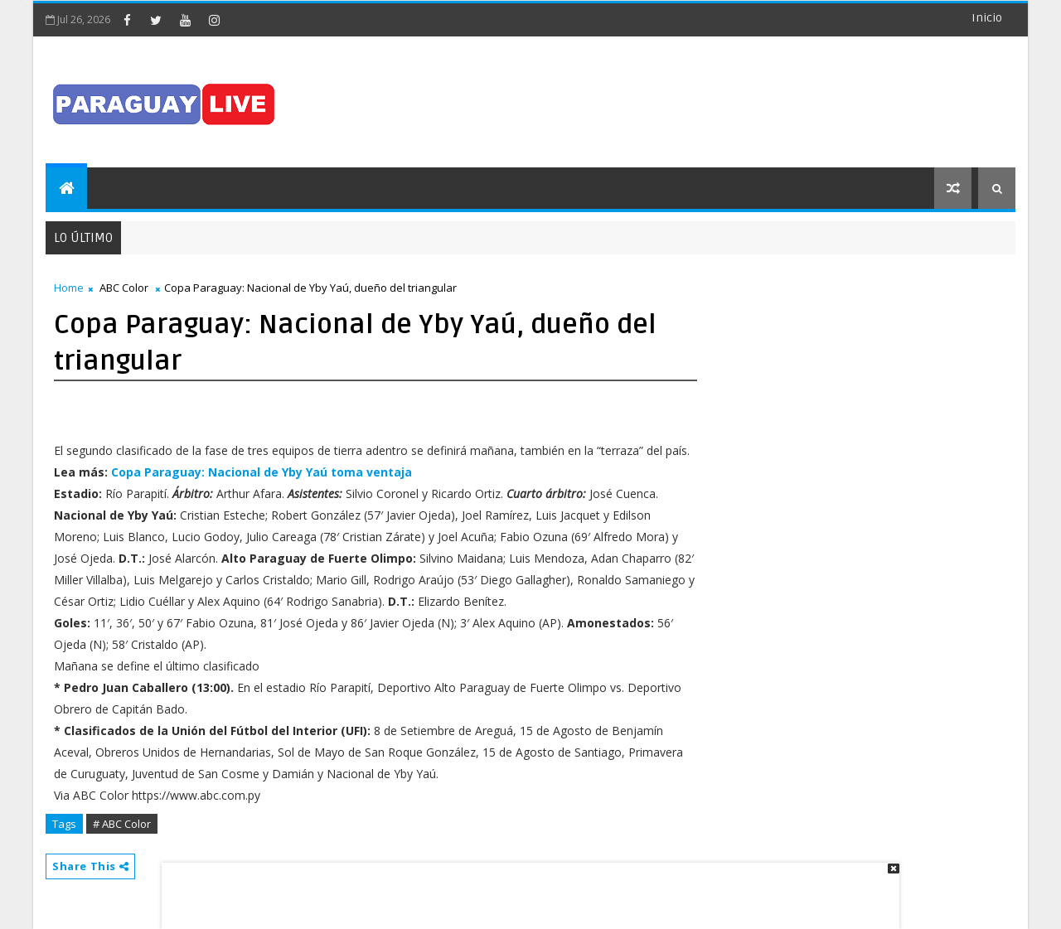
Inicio (986, 18)
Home (69, 287)
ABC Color (123, 287)
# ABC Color (122, 823)
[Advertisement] (524, 887)
